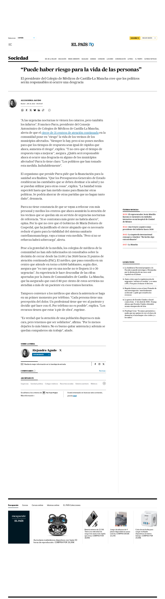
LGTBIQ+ (130, 59)
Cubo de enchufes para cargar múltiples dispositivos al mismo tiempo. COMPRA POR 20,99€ (144, 534)
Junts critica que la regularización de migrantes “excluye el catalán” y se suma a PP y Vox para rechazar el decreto (141, 281)
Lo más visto (128, 262)
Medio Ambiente (74, 59)
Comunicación (120, 59)
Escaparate (13, 505)
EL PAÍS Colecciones (71, 505)
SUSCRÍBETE (135, 38)
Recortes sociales (66, 384)
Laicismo (110, 59)
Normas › (102, 371)
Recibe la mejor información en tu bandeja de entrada (45, 364)
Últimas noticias (150, 59)
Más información (28, 396)
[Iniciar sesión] (149, 38)
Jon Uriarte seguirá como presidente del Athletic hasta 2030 (138, 228)
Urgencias (24, 384)
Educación (62, 59)
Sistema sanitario (82, 384)
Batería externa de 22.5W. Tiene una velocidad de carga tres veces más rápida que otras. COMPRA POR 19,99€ (95, 534)
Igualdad (85, 59)
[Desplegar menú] (10, 44)
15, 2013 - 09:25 (35, 104)
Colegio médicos (51, 384)
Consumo (101, 59)
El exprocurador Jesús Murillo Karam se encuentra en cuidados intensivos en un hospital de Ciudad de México (139, 218)
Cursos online (37, 505)
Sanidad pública (37, 384)
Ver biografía (41, 354)
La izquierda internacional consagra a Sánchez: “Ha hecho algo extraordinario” (138, 237)
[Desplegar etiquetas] (104, 383)
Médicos (94, 384)
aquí (75, 396)
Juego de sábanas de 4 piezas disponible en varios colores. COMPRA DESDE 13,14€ (120, 533)
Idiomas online (53, 505)
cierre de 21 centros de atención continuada (70, 132)
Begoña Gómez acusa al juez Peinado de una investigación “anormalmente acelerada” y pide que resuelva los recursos (140, 291)
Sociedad (18, 58)
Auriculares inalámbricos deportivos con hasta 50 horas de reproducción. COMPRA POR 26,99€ (55, 541)
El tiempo (138, 59)
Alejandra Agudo (31, 100)
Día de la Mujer (50, 59)
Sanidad (93, 59)
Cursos (25, 505)
